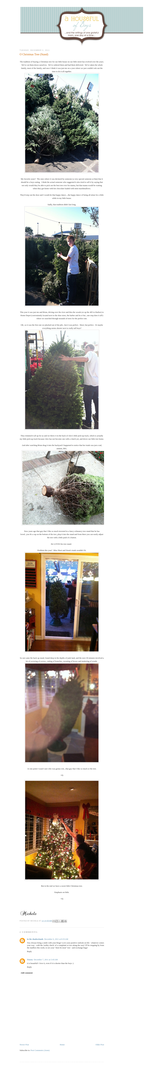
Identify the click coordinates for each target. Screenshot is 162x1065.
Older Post (100, 1044)
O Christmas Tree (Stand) (34, 54)
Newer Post (24, 1044)
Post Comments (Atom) (40, 1050)
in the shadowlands (35, 939)
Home (62, 1044)
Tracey (30, 959)
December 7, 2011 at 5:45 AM (46, 959)
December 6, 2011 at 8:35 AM (56, 939)
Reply (29, 951)
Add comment (27, 973)
